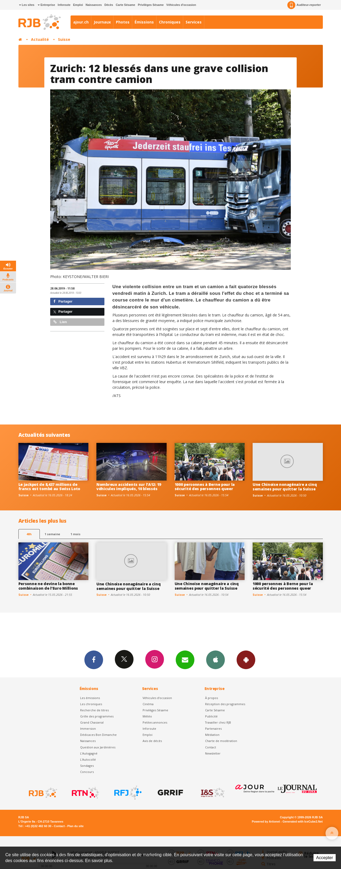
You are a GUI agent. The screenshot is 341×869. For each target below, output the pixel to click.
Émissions (144, 22)
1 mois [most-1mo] (75, 534)
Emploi (78, 4)
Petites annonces (155, 722)
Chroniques (170, 22)
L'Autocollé (88, 759)
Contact (210, 747)
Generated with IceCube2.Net (303, 821)
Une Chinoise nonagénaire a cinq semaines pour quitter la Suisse (285, 486)
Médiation (212, 734)
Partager (62, 301)
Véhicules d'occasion (181, 4)
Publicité (211, 716)
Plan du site (75, 826)
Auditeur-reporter (304, 5)
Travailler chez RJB (218, 722)
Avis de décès (152, 741)
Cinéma (148, 704)
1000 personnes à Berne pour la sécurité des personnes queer (205, 486)
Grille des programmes (96, 716)
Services (194, 22)
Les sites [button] (26, 4)
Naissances (93, 4)
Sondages (87, 765)
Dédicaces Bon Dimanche (98, 734)
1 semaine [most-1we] (52, 534)
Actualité (40, 39)
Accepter (324, 857)
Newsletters (185, 659)
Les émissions (90, 698)
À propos (211, 698)
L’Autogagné (88, 753)
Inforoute (64, 4)
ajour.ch (81, 22)
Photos (123, 22)
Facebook (93, 659)
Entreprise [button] (46, 4)
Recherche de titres (94, 710)
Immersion (88, 728)
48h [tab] (29, 534)
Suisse (64, 39)
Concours (87, 771)
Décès (108, 4)
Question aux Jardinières (97, 747)
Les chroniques (91, 704)
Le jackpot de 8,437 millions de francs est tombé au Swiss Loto (49, 486)
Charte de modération (221, 741)
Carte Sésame (125, 4)
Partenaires (213, 728)
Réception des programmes (225, 704)
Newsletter (213, 753)
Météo (147, 716)
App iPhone (215, 659)
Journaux (102, 22)
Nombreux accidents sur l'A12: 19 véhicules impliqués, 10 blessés (128, 486)
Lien (60, 322)
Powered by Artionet (266, 821)
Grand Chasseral (92, 722)
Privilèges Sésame (151, 4)
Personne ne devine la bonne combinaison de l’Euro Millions (48, 586)
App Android (246, 659)
